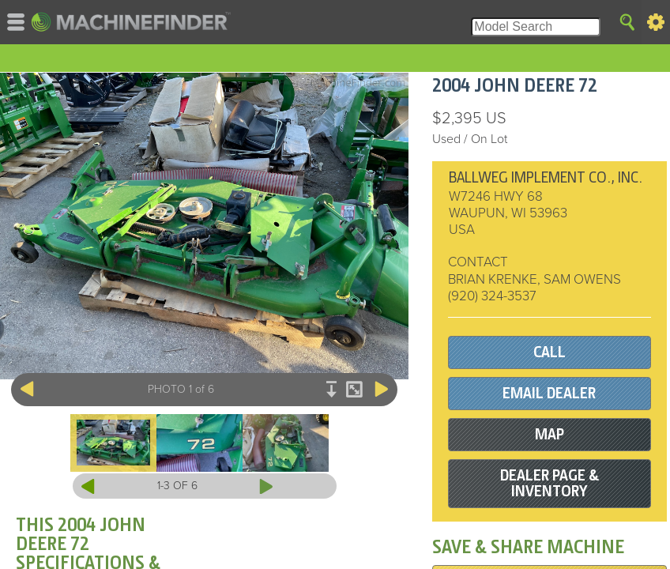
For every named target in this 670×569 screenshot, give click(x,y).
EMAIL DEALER (549, 393)
